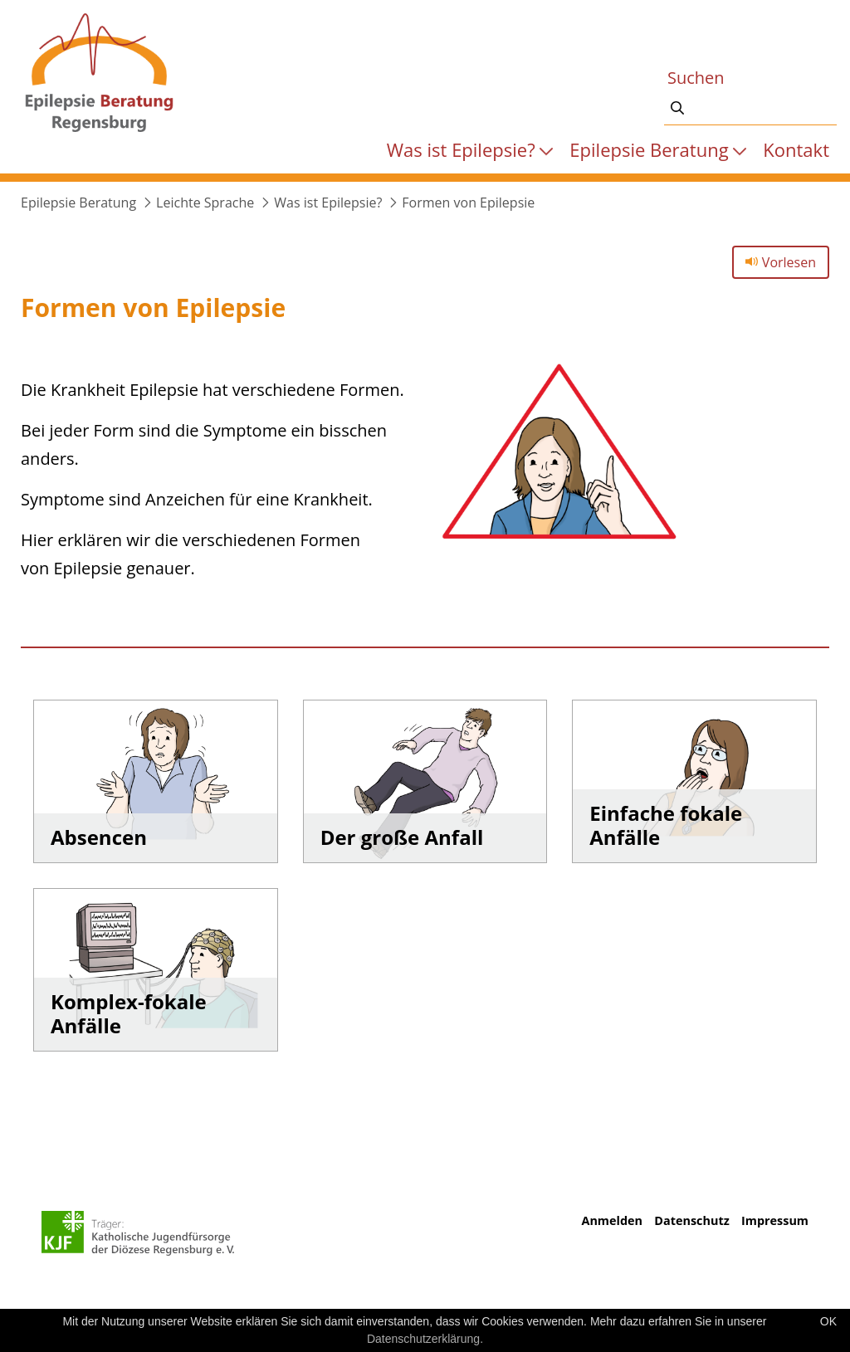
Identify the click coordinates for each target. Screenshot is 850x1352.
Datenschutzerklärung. (425, 1338)
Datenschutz (691, 1220)
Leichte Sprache (205, 202)
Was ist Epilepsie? (328, 202)
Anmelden (611, 1220)
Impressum (774, 1220)
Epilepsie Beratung (78, 202)
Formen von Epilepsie (468, 202)
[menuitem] (470, 149)
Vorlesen (780, 262)
